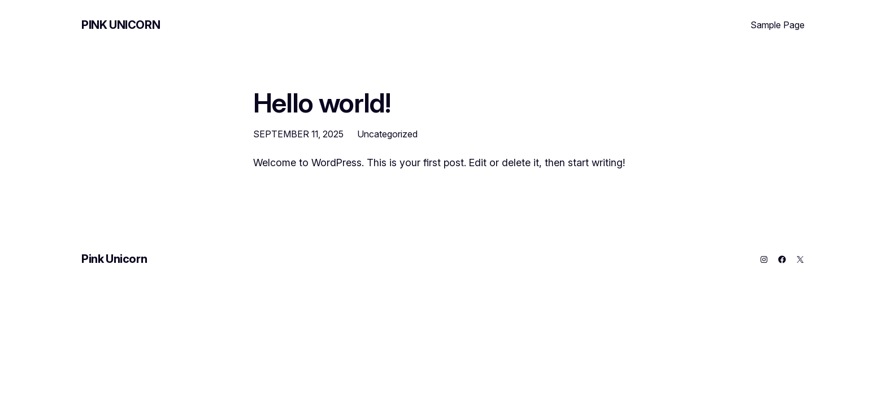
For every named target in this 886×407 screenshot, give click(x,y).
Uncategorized (387, 134)
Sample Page (777, 25)
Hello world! (321, 102)
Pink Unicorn (120, 25)
